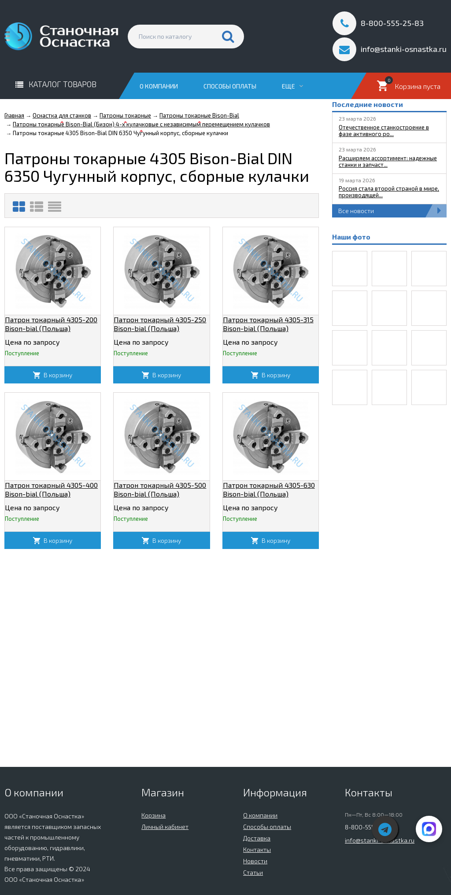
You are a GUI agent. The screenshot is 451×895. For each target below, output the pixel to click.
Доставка (256, 838)
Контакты (257, 849)
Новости (255, 861)
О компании (159, 86)
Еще (292, 86)
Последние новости (367, 104)
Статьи (253, 872)
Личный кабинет (165, 826)
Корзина (153, 815)
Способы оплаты (229, 86)
